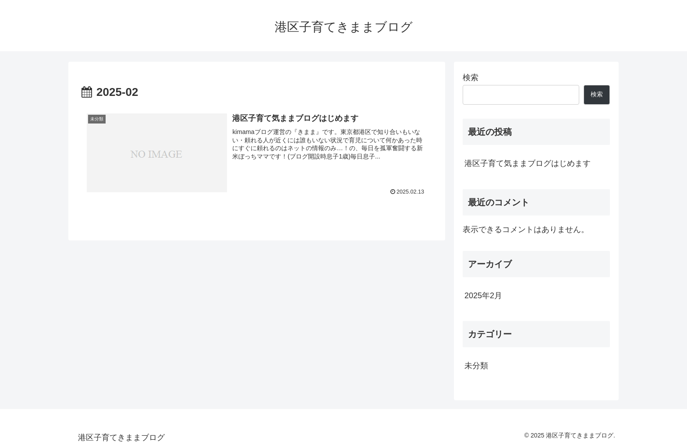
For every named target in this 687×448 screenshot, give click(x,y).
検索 (470, 77)
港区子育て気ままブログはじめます (527, 163)
